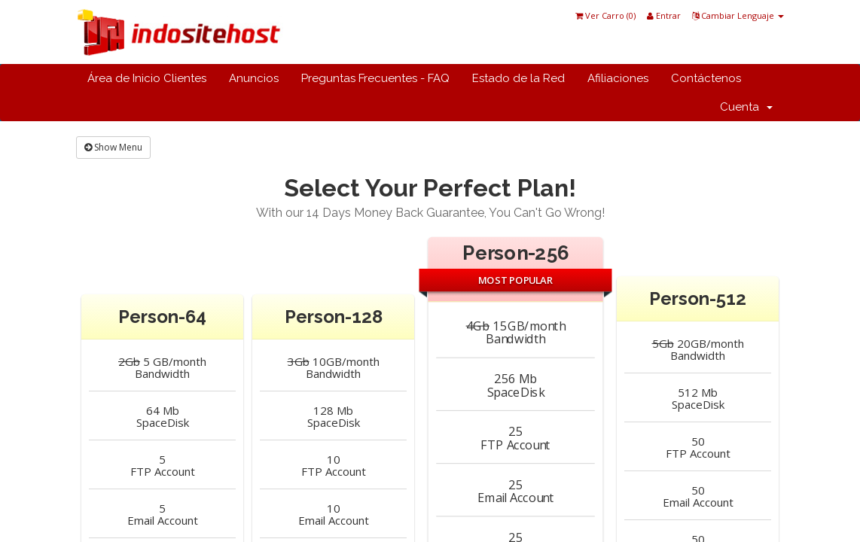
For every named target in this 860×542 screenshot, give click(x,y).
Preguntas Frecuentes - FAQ (375, 78)
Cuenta (746, 107)
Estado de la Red (518, 78)
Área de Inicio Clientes (146, 78)
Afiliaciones (617, 78)
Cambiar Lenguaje (738, 15)
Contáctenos (706, 78)
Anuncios (254, 78)
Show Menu (113, 147)
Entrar (664, 15)
